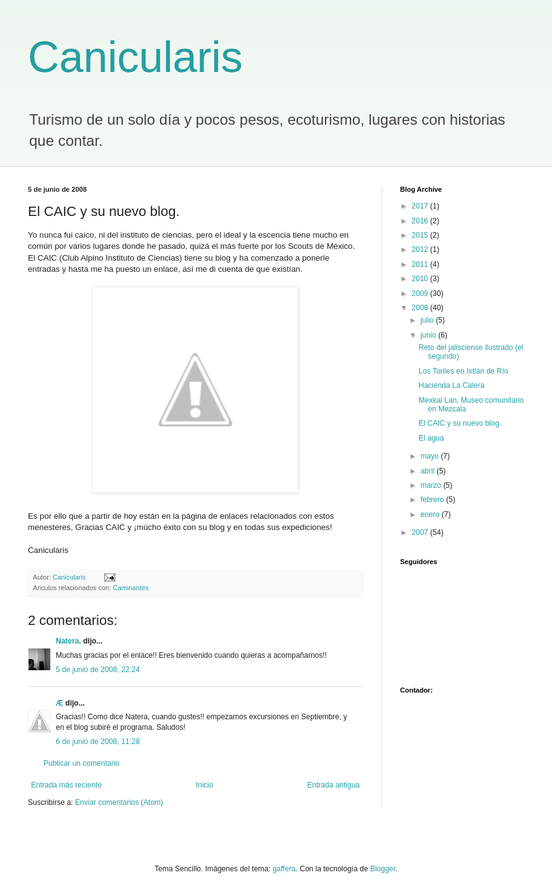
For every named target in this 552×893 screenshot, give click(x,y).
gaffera (283, 868)
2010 (421, 278)
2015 (421, 235)
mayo (431, 456)
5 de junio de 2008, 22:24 (98, 669)
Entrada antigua (333, 785)
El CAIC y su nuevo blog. (460, 423)
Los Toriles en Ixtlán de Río (464, 371)
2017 (421, 206)
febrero (433, 499)
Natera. (68, 641)
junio (429, 335)
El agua (431, 438)
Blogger (383, 868)
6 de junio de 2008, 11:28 (98, 741)
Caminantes (131, 587)
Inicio (204, 785)
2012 (421, 249)
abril (429, 471)
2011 (421, 264)
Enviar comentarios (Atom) (119, 802)
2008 (421, 307)
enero (431, 514)
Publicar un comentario (81, 763)
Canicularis (135, 57)
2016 (421, 221)
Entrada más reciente (66, 785)
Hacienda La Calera (451, 385)
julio (428, 320)
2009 (421, 293)
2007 (421, 532)
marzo (432, 485)
